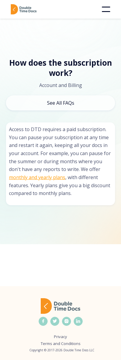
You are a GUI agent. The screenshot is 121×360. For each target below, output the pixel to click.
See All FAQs (60, 103)
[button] (106, 9)
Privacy (60, 337)
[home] (32, 9)
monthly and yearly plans (37, 177)
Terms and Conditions (61, 344)
